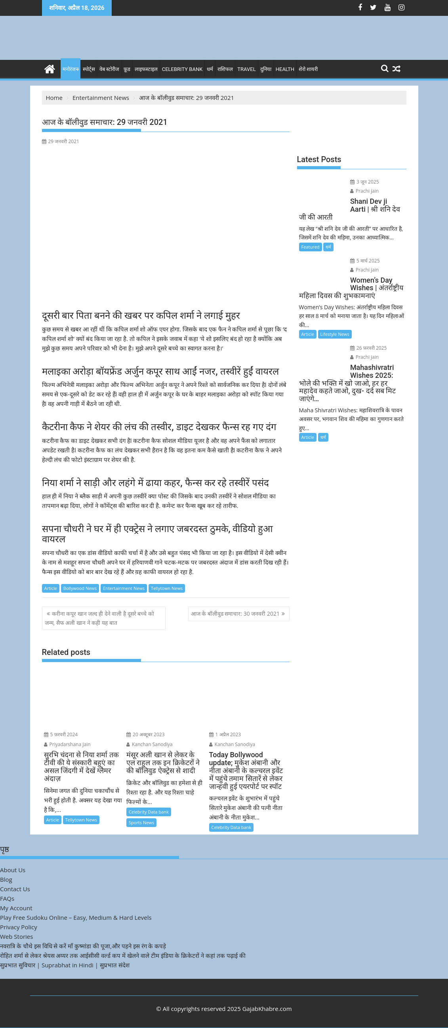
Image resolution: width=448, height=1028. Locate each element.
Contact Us (15, 889)
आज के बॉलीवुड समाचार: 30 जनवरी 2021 (235, 613)
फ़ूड (127, 69)
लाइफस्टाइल (146, 69)
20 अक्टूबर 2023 (145, 734)
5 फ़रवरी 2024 (61, 734)
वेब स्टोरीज (109, 69)
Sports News (141, 822)
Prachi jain (364, 191)
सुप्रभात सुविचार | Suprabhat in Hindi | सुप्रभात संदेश (65, 965)
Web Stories (16, 936)
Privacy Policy (18, 927)
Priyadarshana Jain (67, 744)
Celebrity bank (182, 69)
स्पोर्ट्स (89, 69)
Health (285, 69)
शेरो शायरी (308, 69)
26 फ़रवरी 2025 (368, 348)
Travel (246, 69)
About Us (12, 870)
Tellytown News (167, 588)
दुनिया (265, 69)
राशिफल (225, 69)
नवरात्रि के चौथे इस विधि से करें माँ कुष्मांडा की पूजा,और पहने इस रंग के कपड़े (83, 946)
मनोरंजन (70, 69)
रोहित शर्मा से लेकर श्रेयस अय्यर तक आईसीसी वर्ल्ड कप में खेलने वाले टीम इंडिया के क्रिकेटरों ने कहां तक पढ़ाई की (123, 955)
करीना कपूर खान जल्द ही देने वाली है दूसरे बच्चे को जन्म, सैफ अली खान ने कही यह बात (99, 618)
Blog (6, 879)
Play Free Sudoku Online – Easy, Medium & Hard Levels (76, 917)
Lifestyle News (334, 334)
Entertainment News (124, 588)
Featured (310, 247)
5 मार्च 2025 (365, 260)
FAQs (7, 898)
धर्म (210, 69)
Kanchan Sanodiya (149, 744)
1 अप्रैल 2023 (225, 734)
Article (50, 588)
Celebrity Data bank (149, 812)
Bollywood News (80, 588)
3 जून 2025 (364, 181)
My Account (16, 908)
